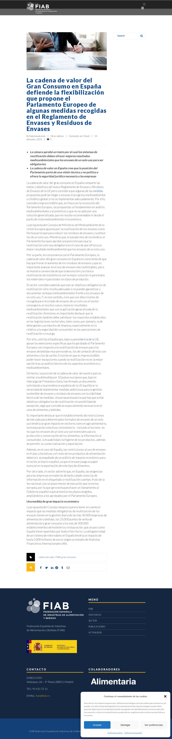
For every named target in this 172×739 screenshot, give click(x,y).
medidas (98, 191)
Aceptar (97, 724)
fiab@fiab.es (43, 695)
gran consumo (68, 557)
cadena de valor (46, 557)
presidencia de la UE (86, 339)
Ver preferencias (153, 724)
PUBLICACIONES (97, 626)
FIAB (57, 557)
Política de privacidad (133, 732)
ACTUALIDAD (95, 632)
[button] (165, 696)
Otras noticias (57, 136)
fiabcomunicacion (37, 136)
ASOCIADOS (95, 614)
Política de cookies (115, 732)
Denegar (125, 724)
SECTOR (93, 620)
